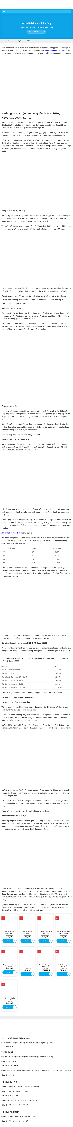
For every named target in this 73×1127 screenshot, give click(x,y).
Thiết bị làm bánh (30, 27)
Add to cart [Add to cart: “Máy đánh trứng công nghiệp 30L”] (44, 974)
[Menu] (70, 4)
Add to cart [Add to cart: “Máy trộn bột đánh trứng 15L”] (8, 1008)
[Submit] (69, 11)
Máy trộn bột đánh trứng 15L (9, 999)
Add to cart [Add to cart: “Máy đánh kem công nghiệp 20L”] (44, 941)
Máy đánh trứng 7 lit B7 (27, 966)
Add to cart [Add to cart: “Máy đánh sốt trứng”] (8, 973)
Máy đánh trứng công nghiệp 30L (45, 966)
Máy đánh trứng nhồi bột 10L (63, 966)
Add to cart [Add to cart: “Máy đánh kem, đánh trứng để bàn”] (62, 941)
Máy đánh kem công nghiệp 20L (45, 932)
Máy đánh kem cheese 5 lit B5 (9, 932)
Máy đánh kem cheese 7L (27, 932)
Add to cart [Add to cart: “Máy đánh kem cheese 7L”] (26, 941)
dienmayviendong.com (54, 51)
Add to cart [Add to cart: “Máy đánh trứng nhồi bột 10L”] (62, 974)
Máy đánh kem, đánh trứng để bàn (63, 932)
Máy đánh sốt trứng (9, 965)
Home (22, 27)
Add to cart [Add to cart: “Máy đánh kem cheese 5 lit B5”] (8, 941)
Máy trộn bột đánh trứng (11, 533)
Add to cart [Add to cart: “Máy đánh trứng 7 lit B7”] (26, 974)
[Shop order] (36, 32)
